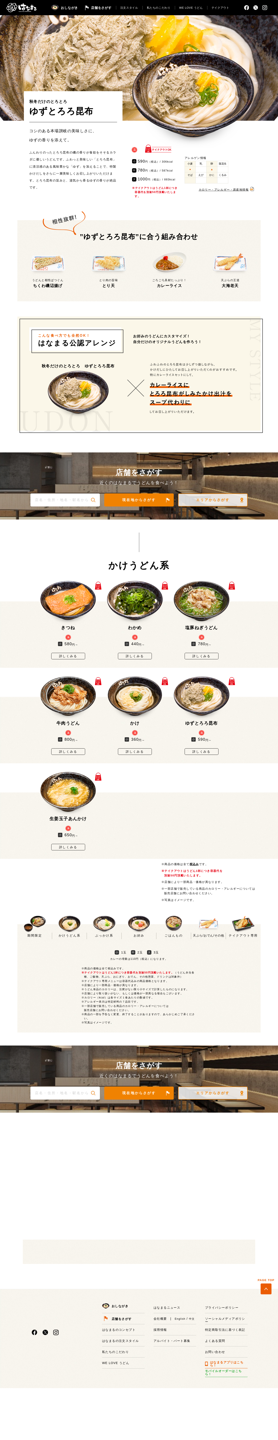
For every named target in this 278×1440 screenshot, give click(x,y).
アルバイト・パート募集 (172, 1400)
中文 (192, 1378)
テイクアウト (220, 7)
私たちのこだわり (158, 7)
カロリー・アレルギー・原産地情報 (224, 189)
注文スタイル (129, 7)
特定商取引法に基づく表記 (225, 1389)
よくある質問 (215, 1400)
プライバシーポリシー (221, 1367)
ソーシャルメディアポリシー (225, 1380)
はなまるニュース (167, 1367)
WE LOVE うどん (191, 7)
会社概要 (160, 1378)
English (180, 1378)
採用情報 (160, 1389)
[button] (93, 500)
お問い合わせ (215, 1411)
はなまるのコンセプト (119, 1389)
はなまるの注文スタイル (120, 1400)
